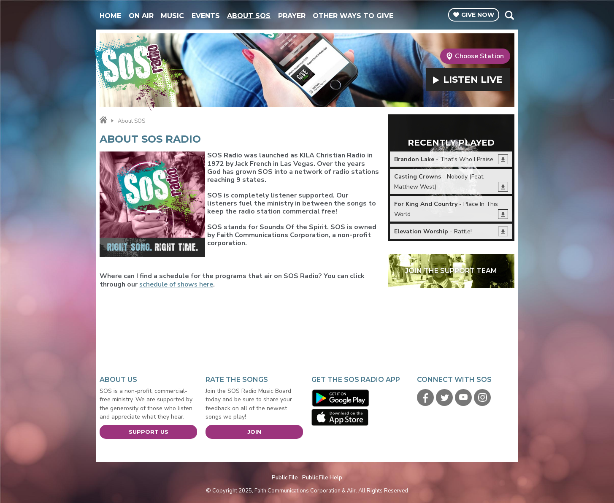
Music (172, 16)
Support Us (148, 431)
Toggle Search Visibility (509, 15)
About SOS (248, 16)
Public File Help (322, 477)
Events (206, 16)
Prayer (292, 16)
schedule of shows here (176, 284)
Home (110, 16)
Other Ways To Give (353, 16)
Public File (285, 477)
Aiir (351, 491)
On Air (141, 16)
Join (254, 431)
